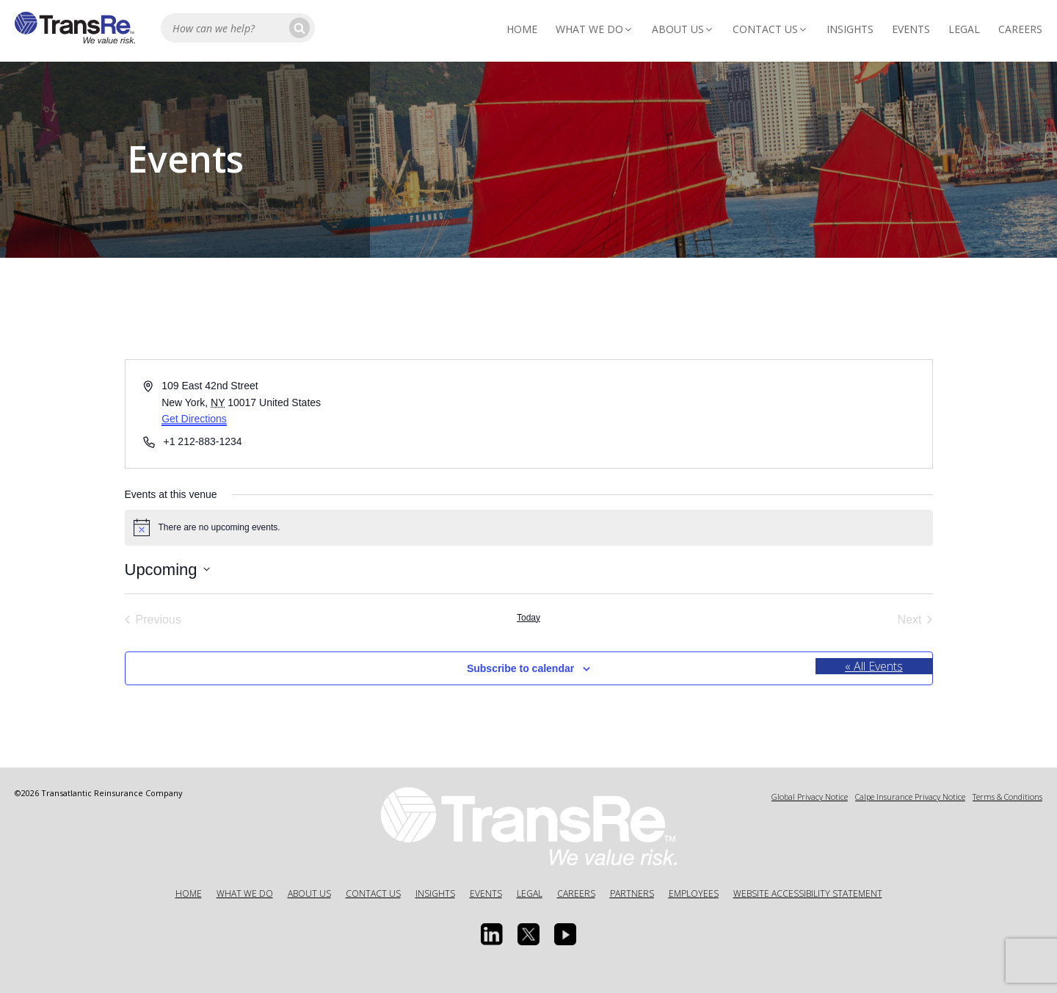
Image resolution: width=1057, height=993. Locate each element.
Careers (1020, 29)
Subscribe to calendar (520, 668)
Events (911, 29)
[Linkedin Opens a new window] (492, 934)
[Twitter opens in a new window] (528, 934)
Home (521, 29)
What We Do (594, 29)
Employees (694, 893)
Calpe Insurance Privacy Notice (910, 796)
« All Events (874, 666)
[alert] (529, 527)
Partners (632, 893)
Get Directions (194, 419)
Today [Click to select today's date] (528, 618)
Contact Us (770, 29)
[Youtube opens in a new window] (565, 934)
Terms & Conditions (1007, 796)
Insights (850, 29)
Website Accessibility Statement (807, 893)
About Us (683, 29)
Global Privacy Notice (809, 796)
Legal (964, 29)
